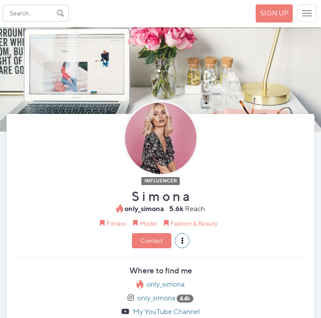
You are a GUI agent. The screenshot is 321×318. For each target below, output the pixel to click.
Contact (151, 240)
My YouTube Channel (166, 311)
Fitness (116, 223)
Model (148, 223)
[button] (182, 240)
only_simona (166, 284)
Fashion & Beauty (194, 223)
